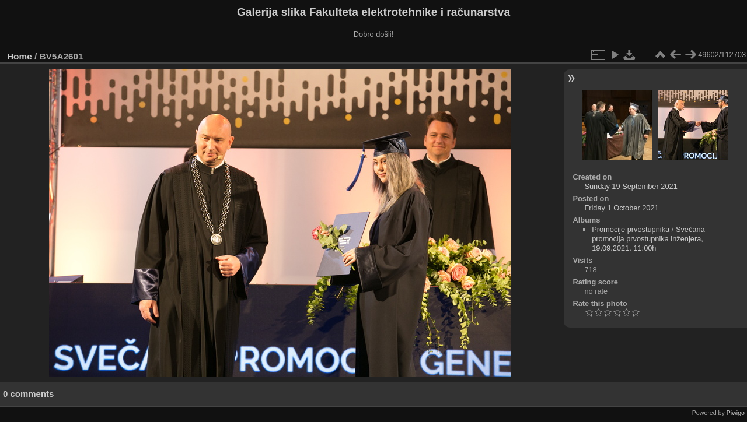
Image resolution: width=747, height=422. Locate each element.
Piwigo (736, 412)
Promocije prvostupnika (630, 229)
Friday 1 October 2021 (621, 207)
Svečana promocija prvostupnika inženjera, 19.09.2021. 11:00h (648, 238)
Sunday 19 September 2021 (630, 186)
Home (19, 56)
